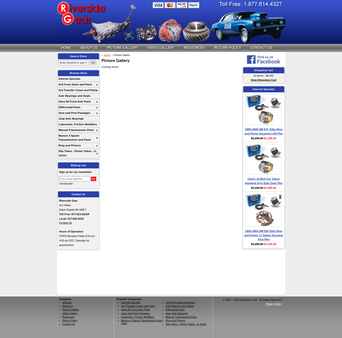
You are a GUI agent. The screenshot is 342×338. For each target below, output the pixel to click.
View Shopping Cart (264, 80)
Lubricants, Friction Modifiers (77, 124)
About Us (89, 48)
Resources (194, 48)
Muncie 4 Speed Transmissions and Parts (74, 137)
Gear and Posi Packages (74, 112)
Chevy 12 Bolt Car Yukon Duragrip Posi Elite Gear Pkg (263, 180)
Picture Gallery (122, 48)
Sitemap (67, 302)
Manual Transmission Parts (76, 130)
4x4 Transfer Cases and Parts (77, 90)
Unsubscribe (66, 183)
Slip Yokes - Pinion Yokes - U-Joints (77, 153)
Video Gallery (161, 48)
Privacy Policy (274, 303)
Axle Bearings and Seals (74, 95)
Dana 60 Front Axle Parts (74, 101)
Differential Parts (69, 107)
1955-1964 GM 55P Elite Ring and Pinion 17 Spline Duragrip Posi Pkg (263, 235)
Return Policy (227, 48)
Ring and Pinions (69, 145)
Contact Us (261, 48)
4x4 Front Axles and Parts (75, 84)
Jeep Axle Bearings (71, 118)
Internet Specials (69, 78)
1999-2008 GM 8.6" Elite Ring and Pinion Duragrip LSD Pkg (264, 131)
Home (66, 48)
